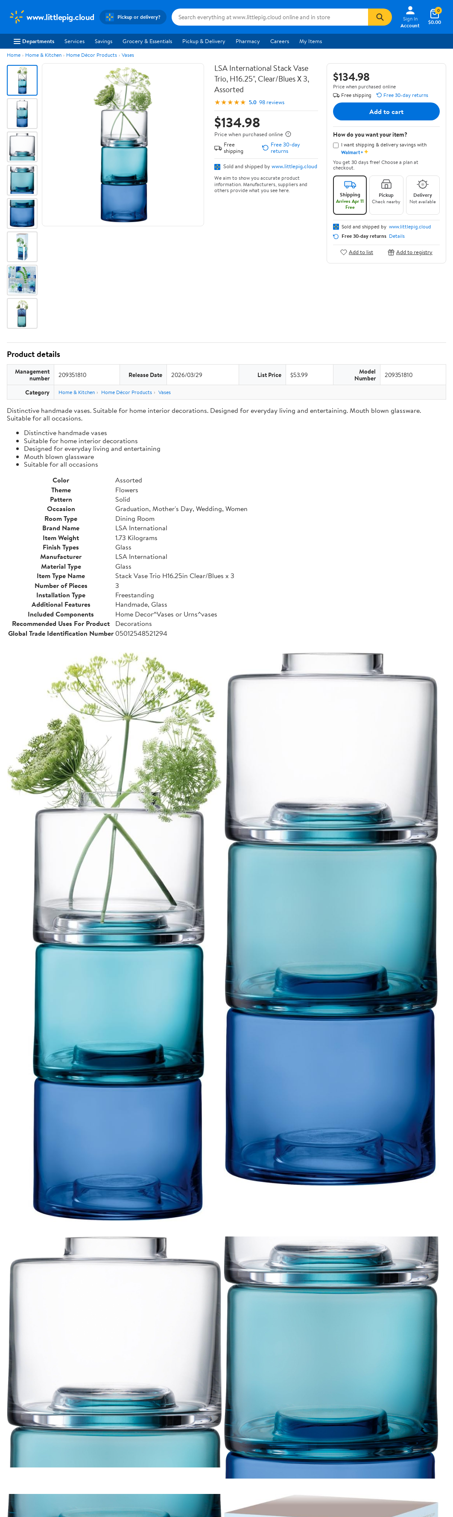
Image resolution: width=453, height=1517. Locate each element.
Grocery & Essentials (147, 41)
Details (397, 236)
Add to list (356, 252)
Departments (34, 41)
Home (13, 54)
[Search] (380, 17)
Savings (103, 41)
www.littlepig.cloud (294, 166)
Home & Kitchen (43, 54)
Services (74, 41)
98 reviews (271, 102)
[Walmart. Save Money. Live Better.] (51, 17)
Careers (279, 41)
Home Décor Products (91, 54)
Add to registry (410, 252)
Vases (128, 54)
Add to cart (386, 111)
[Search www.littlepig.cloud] (270, 17)
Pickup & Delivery (203, 41)
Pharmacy (248, 41)
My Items (310, 41)
